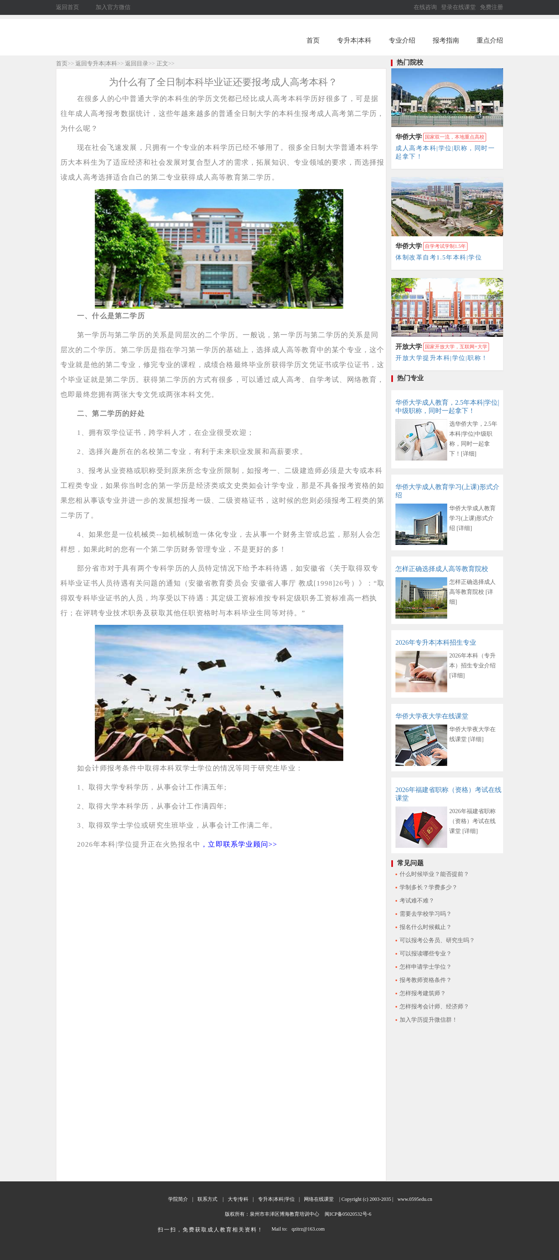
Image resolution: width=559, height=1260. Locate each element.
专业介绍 (402, 40)
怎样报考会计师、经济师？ (434, 1006)
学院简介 (178, 1199)
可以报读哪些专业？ (426, 953)
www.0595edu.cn (415, 1199)
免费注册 (491, 7)
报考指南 (446, 40)
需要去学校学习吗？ (426, 914)
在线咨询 (425, 7)
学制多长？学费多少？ (429, 887)
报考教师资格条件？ (426, 980)
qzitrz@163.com (308, 1229)
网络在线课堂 (319, 1199)
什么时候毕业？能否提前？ (434, 874)
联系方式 (207, 1199)
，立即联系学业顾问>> (238, 844)
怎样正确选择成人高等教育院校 (441, 568)
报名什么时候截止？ (426, 927)
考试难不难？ (417, 901)
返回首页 (67, 7)
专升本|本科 (354, 40)
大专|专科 (238, 1199)
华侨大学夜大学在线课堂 (431, 716)
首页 (313, 40)
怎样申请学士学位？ (426, 967)
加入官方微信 (113, 7)
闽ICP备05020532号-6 (347, 1214)
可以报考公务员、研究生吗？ (437, 940)
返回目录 (136, 63)
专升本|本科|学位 (276, 1199)
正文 (162, 63)
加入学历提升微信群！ (429, 1020)
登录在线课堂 (458, 7)
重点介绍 (490, 40)
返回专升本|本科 (96, 63)
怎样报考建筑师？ (423, 993)
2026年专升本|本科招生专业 (435, 642)
